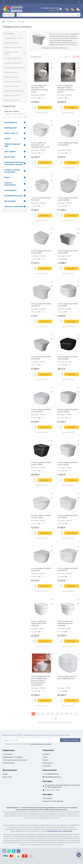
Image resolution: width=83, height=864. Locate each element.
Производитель (14, 122)
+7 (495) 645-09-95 (51, 774)
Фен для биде (14, 201)
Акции (5, 774)
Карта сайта (7, 777)
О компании (7, 754)
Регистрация (47, 763)
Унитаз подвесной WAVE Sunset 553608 (68, 199)
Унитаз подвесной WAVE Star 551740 (41, 305)
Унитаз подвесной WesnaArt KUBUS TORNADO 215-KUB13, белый (66, 89)
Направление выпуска (14, 196)
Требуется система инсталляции (14, 171)
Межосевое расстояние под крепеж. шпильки (14, 163)
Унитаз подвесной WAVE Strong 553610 (41, 252)
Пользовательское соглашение (15, 760)
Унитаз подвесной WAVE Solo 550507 (68, 305)
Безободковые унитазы (14, 68)
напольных (55, 34)
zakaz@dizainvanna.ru (53, 777)
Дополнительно (10, 770)
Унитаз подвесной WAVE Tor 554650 (41, 199)
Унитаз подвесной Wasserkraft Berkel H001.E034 (65, 623)
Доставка (46, 754)
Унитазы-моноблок (12, 63)
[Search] (48, 15)
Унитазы (21, 21)
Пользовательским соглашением (59, 831)
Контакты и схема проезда (53, 801)
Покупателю (48, 750)
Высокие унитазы (12, 100)
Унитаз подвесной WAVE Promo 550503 (68, 463)
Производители (9, 763)
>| (55, 718)
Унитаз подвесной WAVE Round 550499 (41, 411)
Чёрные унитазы (12, 77)
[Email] (31, 740)
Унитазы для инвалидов (14, 91)
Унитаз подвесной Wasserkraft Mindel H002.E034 (38, 623)
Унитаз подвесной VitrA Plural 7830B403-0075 (67, 677)
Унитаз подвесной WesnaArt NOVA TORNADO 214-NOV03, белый (39, 89)
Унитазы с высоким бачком (14, 53)
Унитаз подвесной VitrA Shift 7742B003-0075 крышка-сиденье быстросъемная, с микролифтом (40, 680)
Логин (45, 757)
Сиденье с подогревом (14, 206)
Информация (9, 750)
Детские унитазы (11, 95)
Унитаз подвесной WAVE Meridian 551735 (41, 516)
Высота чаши (14, 157)
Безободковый (14, 128)
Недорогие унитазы (12, 81)
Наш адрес (47, 794)
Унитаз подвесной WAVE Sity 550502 (41, 358)
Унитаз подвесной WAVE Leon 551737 (68, 516)
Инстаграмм (47, 798)
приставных (65, 34)
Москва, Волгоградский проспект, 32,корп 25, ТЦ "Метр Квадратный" (62, 786)
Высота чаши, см (14, 133)
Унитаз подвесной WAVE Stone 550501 (68, 252)
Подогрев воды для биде (14, 145)
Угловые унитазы (11, 72)
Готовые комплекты (13, 38)
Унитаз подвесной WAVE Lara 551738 (41, 569)
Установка (46, 766)
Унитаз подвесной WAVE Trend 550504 (68, 144)
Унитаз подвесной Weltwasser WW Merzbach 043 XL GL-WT (40, 145)
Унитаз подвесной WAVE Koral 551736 (68, 569)
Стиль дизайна (14, 190)
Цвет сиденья (14, 151)
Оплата (45, 760)
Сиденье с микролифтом (14, 184)
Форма (14, 177)
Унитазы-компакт (12, 58)
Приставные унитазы (13, 47)
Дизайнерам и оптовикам (12, 757)
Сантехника (11, 21)
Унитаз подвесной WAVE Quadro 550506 (68, 411)
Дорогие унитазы (11, 86)
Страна (14, 139)
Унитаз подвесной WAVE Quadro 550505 (41, 463)
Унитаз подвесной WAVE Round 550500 (68, 358)
